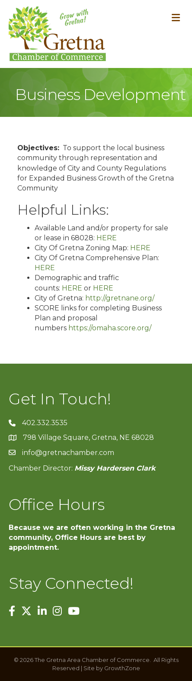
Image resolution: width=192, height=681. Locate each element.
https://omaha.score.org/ (109, 328)
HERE (106, 238)
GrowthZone (122, 668)
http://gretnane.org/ (119, 298)
